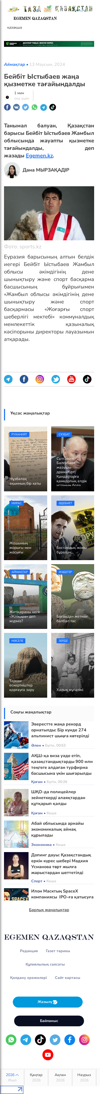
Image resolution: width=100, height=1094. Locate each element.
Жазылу (48, 1002)
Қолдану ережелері (28, 977)
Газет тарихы (58, 951)
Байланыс (49, 1020)
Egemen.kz (39, 155)
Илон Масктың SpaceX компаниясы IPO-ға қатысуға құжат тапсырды (62, 897)
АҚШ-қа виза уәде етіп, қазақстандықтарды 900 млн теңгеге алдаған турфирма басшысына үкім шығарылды (62, 764)
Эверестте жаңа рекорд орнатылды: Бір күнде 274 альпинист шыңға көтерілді (60, 730)
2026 (12, 1077)
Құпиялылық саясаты (45, 964)
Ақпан (60, 1077)
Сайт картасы (67, 977)
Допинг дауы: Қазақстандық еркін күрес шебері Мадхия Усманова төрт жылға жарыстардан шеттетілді (61, 864)
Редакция (29, 951)
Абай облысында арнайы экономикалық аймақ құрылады (57, 829)
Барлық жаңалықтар (49, 910)
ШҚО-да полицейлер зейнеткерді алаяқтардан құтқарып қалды (58, 798)
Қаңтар (36, 1077)
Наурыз (84, 1077)
